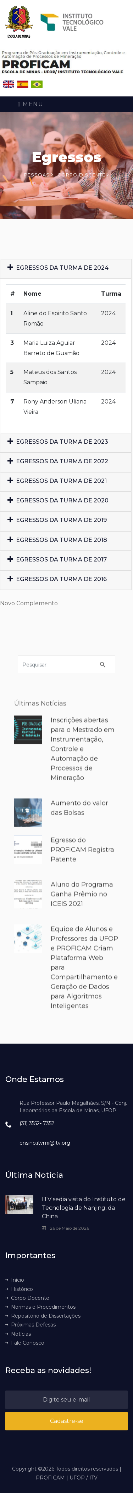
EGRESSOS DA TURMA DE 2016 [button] (57, 584)
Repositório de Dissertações (43, 1316)
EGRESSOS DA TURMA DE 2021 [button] (57, 485)
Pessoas (38, 175)
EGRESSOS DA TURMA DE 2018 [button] (57, 544)
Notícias (18, 1334)
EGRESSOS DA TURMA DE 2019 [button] (57, 525)
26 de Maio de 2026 (65, 1228)
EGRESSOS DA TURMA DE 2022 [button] (57, 466)
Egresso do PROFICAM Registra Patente (82, 866)
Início (14, 1280)
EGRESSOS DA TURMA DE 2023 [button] (57, 446)
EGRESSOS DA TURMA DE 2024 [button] (58, 272)
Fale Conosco (24, 1343)
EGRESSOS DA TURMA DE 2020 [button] (58, 505)
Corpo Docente (27, 1298)
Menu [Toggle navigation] (30, 104)
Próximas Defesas (30, 1324)
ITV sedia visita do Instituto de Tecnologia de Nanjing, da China (84, 1208)
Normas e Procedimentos (40, 1307)
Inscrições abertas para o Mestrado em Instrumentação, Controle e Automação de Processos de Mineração (83, 765)
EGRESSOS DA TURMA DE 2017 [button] (57, 564)
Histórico (19, 1289)
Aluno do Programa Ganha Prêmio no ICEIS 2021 (82, 910)
